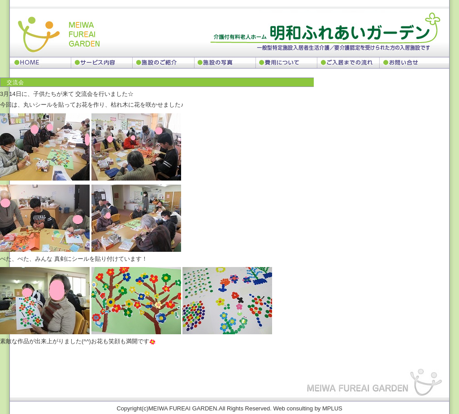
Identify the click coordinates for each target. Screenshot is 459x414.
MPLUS (332, 408)
